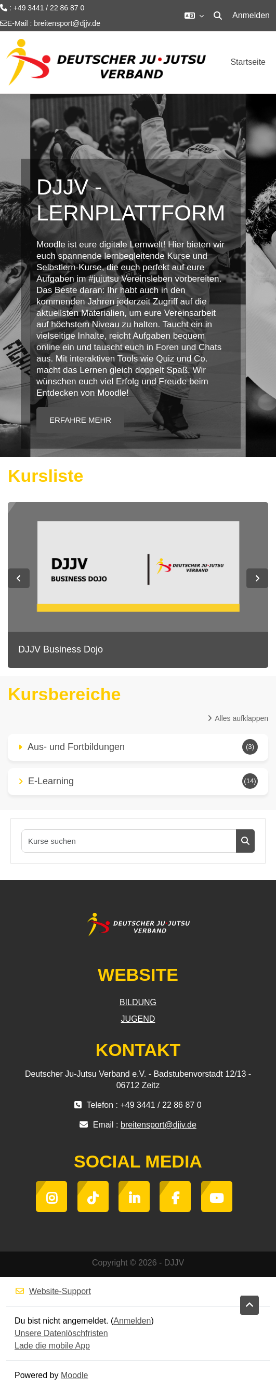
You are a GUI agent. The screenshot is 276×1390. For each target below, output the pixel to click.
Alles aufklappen (241, 718)
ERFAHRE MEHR (80, 419)
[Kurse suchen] (129, 841)
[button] (194, 15)
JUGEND (138, 1018)
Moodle (74, 1375)
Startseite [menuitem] (248, 62)
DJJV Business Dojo (60, 649)
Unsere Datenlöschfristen (61, 1333)
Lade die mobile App (52, 1345)
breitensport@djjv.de (67, 23)
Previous (19, 578)
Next (257, 578)
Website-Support (53, 1291)
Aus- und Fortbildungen (76, 747)
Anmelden (251, 15)
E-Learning (51, 781)
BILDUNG (138, 1002)
